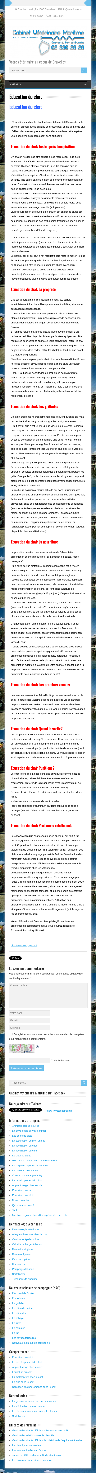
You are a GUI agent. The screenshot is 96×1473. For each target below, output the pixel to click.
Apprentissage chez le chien (27, 1189)
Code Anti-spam (60, 1065)
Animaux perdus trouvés (25, 1130)
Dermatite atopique (22, 1253)
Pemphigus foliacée (23, 1273)
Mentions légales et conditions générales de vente (39, 1219)
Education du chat (22, 1194)
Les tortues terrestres (24, 1342)
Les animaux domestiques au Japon (32, 1464)
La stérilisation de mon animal (28, 1145)
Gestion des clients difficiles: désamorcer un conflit (40, 1435)
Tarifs (15, 1214)
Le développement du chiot (27, 1185)
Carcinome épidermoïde (25, 1243)
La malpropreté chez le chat (27, 1381)
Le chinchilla (19, 1317)
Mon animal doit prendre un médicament (34, 1165)
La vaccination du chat (24, 1150)
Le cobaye (18, 1322)
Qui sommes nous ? (23, 1209)
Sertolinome (18, 1278)
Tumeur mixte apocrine (25, 1283)
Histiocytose (19, 1268)
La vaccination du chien (25, 1155)
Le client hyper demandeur (27, 1449)
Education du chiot (22, 1199)
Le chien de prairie (22, 1312)
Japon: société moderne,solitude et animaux (36, 1459)
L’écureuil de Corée (23, 1297)
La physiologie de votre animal (29, 1135)
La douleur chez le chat (25, 1175)
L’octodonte (18, 1302)
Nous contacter (20, 1204)
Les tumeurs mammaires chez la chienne (35, 1415)
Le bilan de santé (21, 1160)
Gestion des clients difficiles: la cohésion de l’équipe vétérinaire (47, 1444)
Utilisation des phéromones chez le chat (34, 1391)
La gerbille (18, 1307)
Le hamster (18, 1332)
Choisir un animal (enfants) (27, 1180)
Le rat (15, 1337)
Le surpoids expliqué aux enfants (30, 1170)
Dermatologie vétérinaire (25, 1234)
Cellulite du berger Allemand (27, 1248)
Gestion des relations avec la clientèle (33, 1439)
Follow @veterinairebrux (58, 1115)
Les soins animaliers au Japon (29, 1454)
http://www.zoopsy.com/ (24, 945)
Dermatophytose (21, 1258)
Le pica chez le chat (23, 1386)
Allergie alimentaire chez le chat (30, 1238)
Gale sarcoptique (21, 1263)
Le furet (16, 1327)
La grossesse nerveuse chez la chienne (34, 1405)
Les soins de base (22, 1140)
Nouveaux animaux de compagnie (31, 1347)
